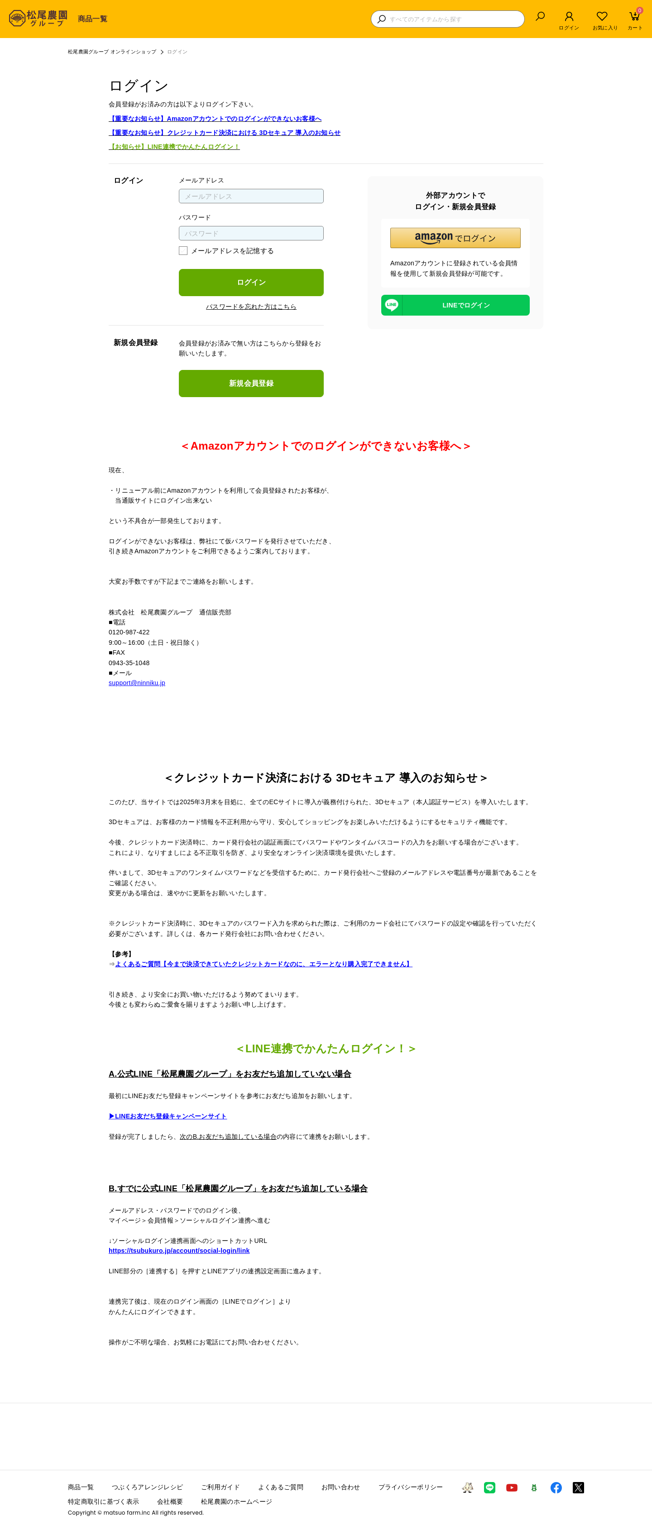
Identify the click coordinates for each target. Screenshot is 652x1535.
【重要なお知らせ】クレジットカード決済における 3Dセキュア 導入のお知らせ (224, 132)
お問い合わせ (340, 1487)
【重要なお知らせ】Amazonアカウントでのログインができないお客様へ (215, 118)
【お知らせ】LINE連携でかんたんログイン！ (174, 146)
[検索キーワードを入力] (455, 19)
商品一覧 (92, 19)
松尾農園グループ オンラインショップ (112, 51)
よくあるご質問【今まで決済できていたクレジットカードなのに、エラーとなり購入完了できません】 (263, 964)
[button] (455, 238)
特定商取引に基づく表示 (103, 1501)
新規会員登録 (251, 383)
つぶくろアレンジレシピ (147, 1487)
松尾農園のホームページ (236, 1501)
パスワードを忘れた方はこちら (251, 306)
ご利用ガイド (220, 1487)
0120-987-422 (129, 632)
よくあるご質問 (280, 1487)
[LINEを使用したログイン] (455, 305)
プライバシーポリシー (411, 1487)
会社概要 (170, 1501)
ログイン (251, 282)
